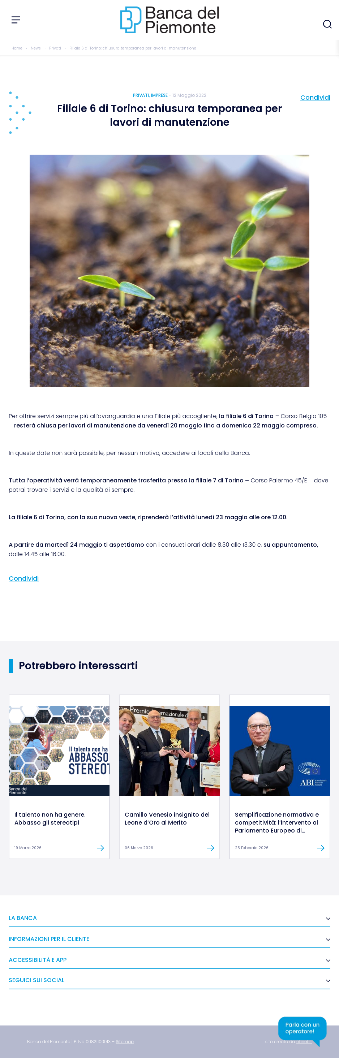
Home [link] (17, 48)
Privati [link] (55, 48)
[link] (59, 794)
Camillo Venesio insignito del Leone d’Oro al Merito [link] (167, 818)
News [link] (36, 48)
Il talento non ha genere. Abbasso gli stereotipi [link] (50, 818)
